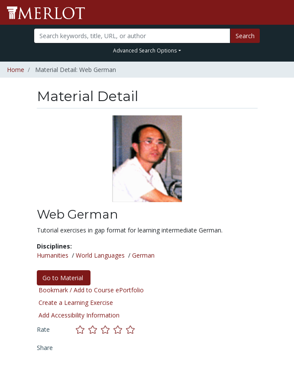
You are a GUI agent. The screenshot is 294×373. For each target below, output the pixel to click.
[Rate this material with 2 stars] (94, 329)
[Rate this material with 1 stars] (82, 329)
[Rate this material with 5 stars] (131, 329)
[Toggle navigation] (282, 12)
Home (15, 69)
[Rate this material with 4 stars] (119, 329)
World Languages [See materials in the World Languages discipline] (100, 255)
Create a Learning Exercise (76, 302)
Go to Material (63, 278)
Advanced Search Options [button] (145, 50)
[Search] (132, 35)
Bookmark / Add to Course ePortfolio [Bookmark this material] (91, 290)
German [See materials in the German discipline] (143, 255)
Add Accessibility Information (79, 315)
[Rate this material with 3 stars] (107, 329)
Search (245, 36)
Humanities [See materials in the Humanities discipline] (52, 255)
